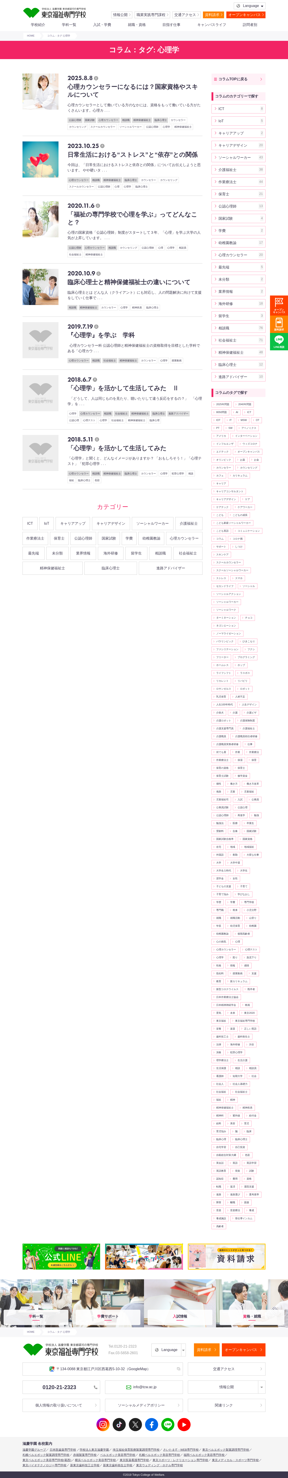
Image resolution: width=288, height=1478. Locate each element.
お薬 (242, 459)
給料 (218, 1123)
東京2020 (249, 1013)
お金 (256, 459)
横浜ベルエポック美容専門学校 (95, 1460)
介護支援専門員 (225, 728)
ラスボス (245, 673)
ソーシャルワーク (226, 609)
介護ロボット (223, 720)
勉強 (256, 815)
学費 (129, 538)
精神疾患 (137, 307)
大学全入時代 (223, 870)
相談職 (126, 120)
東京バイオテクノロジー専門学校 (44, 1465)
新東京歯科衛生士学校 (117, 1465)
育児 (246, 1123)
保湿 (240, 760)
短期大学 (238, 1076)
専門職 (220, 910)
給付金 (252, 1115)
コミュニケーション (249, 530)
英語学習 (251, 1163)
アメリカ (221, 435)
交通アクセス (185, 15)
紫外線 (236, 1115)
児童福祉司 (222, 799)
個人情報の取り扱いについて (58, 1405)
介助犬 (220, 712)
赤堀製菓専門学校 (85, 1455)
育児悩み (221, 1131)
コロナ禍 (238, 538)
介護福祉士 (189, 523)
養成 (251, 1210)
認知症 (220, 1178)
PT (217, 428)
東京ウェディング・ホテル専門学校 (159, 1465)
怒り (235, 957)
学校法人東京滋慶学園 (94, 1449)
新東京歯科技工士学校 (84, 1465)
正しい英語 (250, 1028)
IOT (218, 420)
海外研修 (111, 553)
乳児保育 (221, 696)
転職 (218, 1186)
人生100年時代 (224, 704)
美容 (232, 1123)
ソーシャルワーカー (130, 126)
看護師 (220, 1076)
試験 (251, 1170)
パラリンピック (225, 641)
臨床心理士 (161, 120)
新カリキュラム (239, 981)
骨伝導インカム (243, 1218)
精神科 (220, 1115)
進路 (218, 1194)
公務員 (255, 799)
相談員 (182, 247)
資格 (249, 1178)
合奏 (235, 831)
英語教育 (221, 1170)
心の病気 (221, 941)
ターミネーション (226, 617)
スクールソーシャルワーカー (232, 570)
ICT (30, 523)
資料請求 (212, 15)
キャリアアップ (73, 523)
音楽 (218, 1210)
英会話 (220, 1163)
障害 (218, 1202)
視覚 (237, 1170)
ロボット (245, 688)
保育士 (59, 538)
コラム (220, 538)
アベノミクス (248, 428)
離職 (232, 1202)
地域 (232, 846)
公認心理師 (75, 120)
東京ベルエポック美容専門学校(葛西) (46, 1460)
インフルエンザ (225, 443)
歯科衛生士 (244, 1036)
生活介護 (243, 1060)
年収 (218, 925)
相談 (190, 473)
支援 (254, 973)
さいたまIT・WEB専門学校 (181, 1449)
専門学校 (249, 902)
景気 (218, 1013)
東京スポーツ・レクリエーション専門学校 (180, 1460)
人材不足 (240, 696)
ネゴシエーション (226, 625)
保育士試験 (222, 775)
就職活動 (235, 918)
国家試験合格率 (225, 839)
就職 (218, 918)
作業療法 (254, 752)
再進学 (241, 815)
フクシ (251, 649)
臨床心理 (155, 420)
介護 (235, 712)
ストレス (221, 578)
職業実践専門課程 (151, 15)
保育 (254, 760)
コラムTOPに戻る (233, 79)
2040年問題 (244, 404)
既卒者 (251, 989)
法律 (218, 1044)
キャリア (221, 483)
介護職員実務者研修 (227, 744)
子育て (244, 886)
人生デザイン (249, 704)
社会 (254, 1076)
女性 (235, 878)
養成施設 (221, 1218)
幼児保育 (235, 925)
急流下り (251, 957)
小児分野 (251, 910)
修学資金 (243, 775)
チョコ (248, 617)
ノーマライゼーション (228, 633)
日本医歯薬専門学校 (63, 1449)
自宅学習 (221, 1147)
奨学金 (220, 878)
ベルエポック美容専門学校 (117, 1455)
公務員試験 (222, 807)
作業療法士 (35, 538)
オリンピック (223, 459)
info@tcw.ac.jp (141, 1387)
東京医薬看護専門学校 (134, 1460)
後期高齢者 (244, 933)
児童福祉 (249, 791)
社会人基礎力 (240, 1084)
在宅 (218, 846)
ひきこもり (249, 641)
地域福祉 (249, 846)
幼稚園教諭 (151, 538)
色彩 (97, 480)
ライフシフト (223, 673)
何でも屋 (221, 752)
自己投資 (240, 1147)
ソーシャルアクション (228, 594)
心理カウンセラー (108, 120)
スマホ (239, 578)
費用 (235, 1178)
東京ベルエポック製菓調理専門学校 (225, 1449)
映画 (247, 1005)
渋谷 (251, 1044)
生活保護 (221, 1068)
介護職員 (221, 736)
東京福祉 (221, 1020)
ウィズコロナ (250, 443)
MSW (244, 420)
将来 (235, 910)
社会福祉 (221, 1091)
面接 (246, 1202)
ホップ (241, 665)
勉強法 (220, 823)
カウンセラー (178, 120)
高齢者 (220, 1226)
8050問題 (221, 412)
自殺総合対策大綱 (226, 1155)
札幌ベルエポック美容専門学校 (159, 1455)
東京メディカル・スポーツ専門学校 (235, 1460)
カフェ (220, 475)
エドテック (222, 451)
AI (237, 412)
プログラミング (246, 657)
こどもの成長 (240, 515)
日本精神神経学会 (226, 1005)
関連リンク (224, 1405)
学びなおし (244, 894)
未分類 (57, 553)
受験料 (220, 831)
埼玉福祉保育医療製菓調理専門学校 (136, 1449)
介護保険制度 (247, 720)
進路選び (235, 1194)
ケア (247, 499)
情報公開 (120, 15)
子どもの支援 (223, 886)
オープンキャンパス (244, 15)
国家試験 (90, 120)
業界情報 (83, 553)
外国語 (220, 854)
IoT (46, 523)
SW (230, 428)
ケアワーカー (245, 507)
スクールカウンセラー (102, 126)
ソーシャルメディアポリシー (141, 1405)
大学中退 (235, 862)
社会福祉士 (75, 254)
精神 (232, 1099)
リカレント (222, 680)
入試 (240, 799)
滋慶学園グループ (34, 1449)
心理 (117, 186)
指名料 (220, 973)
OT (257, 420)
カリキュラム (240, 475)
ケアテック (222, 507)
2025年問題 (222, 404)
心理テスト (89, 420)
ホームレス (222, 665)
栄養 (218, 1028)
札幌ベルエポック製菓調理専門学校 (45, 1455)
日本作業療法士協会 (227, 997)
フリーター (222, 657)
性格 (218, 965)
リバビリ (243, 680)
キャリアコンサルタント (229, 491)
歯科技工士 (222, 1036)
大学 (218, 862)
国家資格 (247, 839)
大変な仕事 (253, 854)
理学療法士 (222, 1060)
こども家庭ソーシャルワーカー (233, 523)
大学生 (244, 870)
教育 (218, 981)
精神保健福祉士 (142, 120)
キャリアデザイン (111, 523)
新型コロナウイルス (227, 989)
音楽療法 (235, 1210)
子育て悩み (222, 894)
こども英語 (222, 530)
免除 (218, 791)
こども (220, 515)
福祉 (71, 480)
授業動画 (177, 360)
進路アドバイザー (178, 413)
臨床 (249, 1131)
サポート (221, 546)
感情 (246, 965)
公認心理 (74, 420)
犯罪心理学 (178, 473)
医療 (235, 823)
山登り (252, 918)
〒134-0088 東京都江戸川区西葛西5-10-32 (100, 1369)
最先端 (33, 553)
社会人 (220, 1084)
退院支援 (249, 1186)
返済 (232, 1186)
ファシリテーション (227, 649)
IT (231, 420)
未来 (232, 1013)
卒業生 (250, 823)
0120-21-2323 (70, 1387)
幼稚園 (252, 925)
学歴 (218, 902)
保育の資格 (222, 768)
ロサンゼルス (223, 688)
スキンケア (222, 554)
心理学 (166, 126)
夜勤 (235, 854)
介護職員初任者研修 (246, 736)
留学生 (136, 553)
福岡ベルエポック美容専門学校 (204, 1455)
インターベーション (246, 435)
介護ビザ (251, 712)
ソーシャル (249, 586)
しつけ (239, 546)
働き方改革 (253, 783)
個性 (218, 783)
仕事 (250, 744)
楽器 (232, 1028)
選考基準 (254, 1194)
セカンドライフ (225, 586)
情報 (232, 965)
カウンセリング (77, 126)
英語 (235, 1163)
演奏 (218, 1052)
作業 (237, 752)
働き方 (234, 783)
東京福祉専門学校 (245, 1020)
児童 (232, 791)
